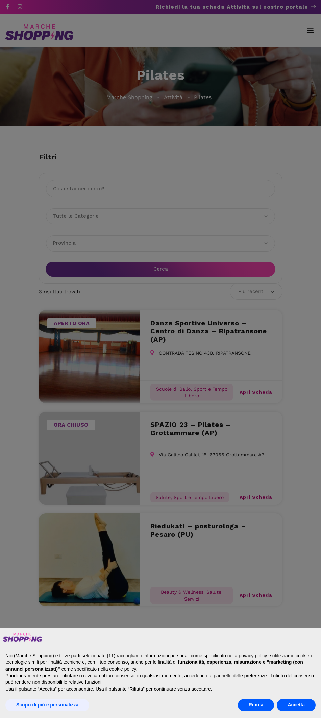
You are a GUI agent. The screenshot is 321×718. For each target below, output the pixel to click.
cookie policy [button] (122, 669)
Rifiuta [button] (256, 705)
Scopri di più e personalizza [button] (47, 705)
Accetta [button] (296, 705)
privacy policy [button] (253, 655)
